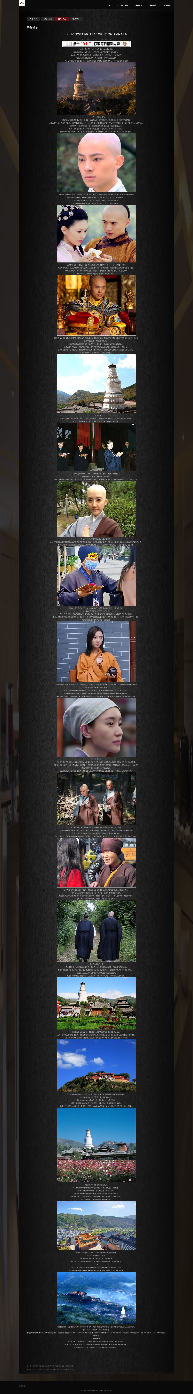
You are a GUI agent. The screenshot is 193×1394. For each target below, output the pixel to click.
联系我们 (167, 5)
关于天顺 (124, 5)
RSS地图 (102, 1390)
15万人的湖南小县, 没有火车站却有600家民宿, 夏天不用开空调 (53, 1370)
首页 (110, 5)
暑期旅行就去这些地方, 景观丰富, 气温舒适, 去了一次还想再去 (53, 1366)
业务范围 (138, 5)
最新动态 (152, 5)
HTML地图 (109, 1390)
